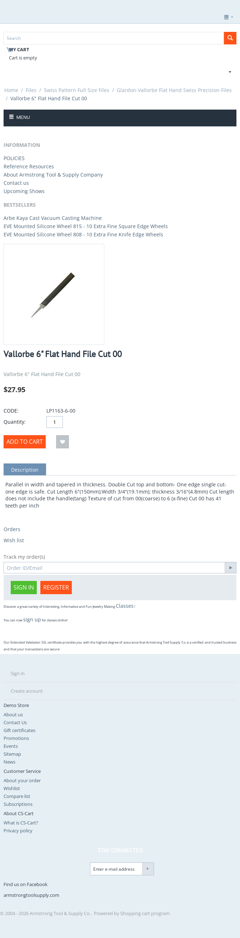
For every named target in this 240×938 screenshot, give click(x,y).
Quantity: (15, 421)
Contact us (16, 182)
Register (56, 587)
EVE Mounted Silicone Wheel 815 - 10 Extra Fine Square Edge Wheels (86, 226)
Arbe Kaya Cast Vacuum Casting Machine (53, 218)
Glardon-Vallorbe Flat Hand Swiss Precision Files (174, 90)
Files (31, 90)
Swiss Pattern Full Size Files (76, 90)
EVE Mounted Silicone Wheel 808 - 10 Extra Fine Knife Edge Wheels (83, 234)
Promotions (16, 738)
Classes (125, 605)
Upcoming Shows (24, 191)
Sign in (24, 587)
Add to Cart (24, 442)
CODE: (11, 410)
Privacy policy (18, 830)
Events (11, 746)
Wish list (14, 540)
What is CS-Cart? (21, 822)
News (9, 762)
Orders (12, 529)
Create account (27, 691)
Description (25, 469)
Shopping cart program (145, 913)
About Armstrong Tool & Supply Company (53, 174)
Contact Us (15, 722)
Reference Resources (29, 166)
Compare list (17, 796)
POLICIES (14, 158)
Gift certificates (19, 730)
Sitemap (12, 754)
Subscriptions (18, 804)
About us (13, 714)
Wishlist (12, 788)
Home (11, 90)
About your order (22, 780)
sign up (32, 619)
